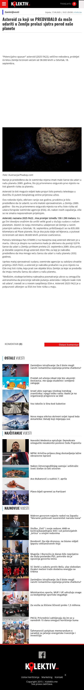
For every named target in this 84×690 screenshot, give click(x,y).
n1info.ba (78, 12)
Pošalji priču (65, 3)
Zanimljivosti (12, 12)
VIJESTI (18, 433)
